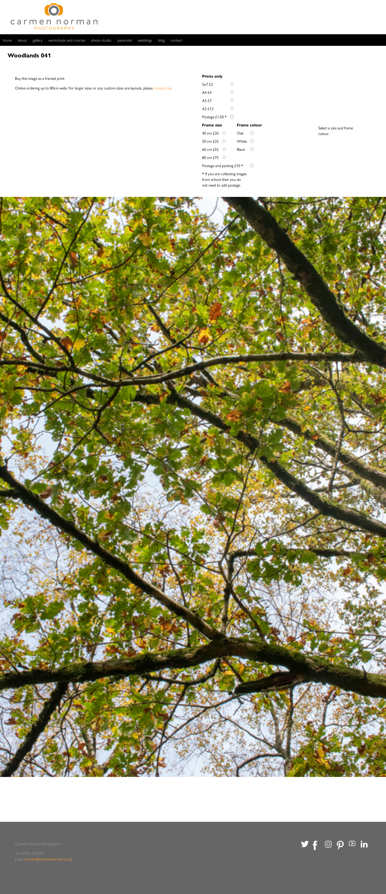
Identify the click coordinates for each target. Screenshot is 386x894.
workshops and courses (66, 40)
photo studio (101, 40)
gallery (38, 40)
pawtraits (124, 40)
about (22, 40)
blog (161, 40)
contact (176, 40)
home (7, 40)
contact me (162, 88)
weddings (145, 40)
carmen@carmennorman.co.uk (48, 859)
